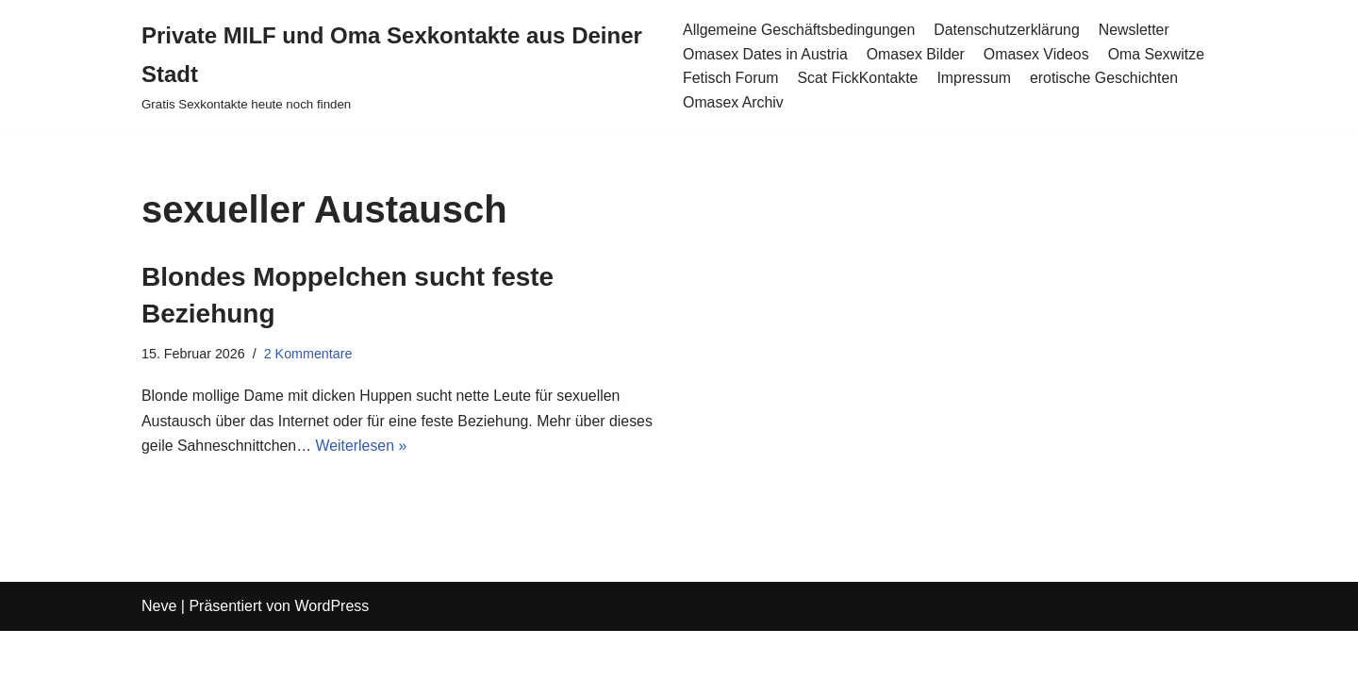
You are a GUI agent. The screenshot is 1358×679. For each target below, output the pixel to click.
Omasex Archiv (733, 102)
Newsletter (1136, 30)
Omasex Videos (1038, 54)
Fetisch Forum (730, 78)
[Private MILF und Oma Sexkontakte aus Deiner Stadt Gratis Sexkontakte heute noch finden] (397, 66)
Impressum (975, 78)
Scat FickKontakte (858, 78)
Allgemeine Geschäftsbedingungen (799, 30)
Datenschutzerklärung (1009, 30)
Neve (158, 655)
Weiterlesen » (363, 447)
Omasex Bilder (916, 54)
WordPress (331, 655)
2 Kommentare (308, 353)
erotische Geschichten (1106, 78)
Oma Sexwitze (1158, 54)
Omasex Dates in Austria (765, 54)
